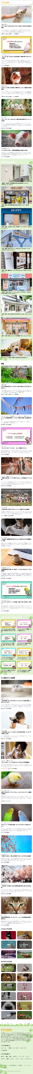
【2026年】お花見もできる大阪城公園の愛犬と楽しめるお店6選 (16, 886)
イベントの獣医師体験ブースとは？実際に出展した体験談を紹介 (16, 418)
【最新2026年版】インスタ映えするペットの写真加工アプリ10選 (16, 478)
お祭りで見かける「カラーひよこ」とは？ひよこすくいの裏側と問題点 (16, 792)
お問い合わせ (4, 1067)
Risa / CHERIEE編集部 (5, 156)
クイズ (8, 55)
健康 (7, 1056)
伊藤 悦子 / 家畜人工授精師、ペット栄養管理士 (10, 96)
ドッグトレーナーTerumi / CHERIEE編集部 (9, 768)
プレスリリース (28, 1059)
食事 (5, 384)
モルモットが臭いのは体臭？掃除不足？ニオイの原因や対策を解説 (16, 88)
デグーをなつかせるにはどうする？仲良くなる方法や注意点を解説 (16, 26)
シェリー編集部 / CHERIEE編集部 (7, 515)
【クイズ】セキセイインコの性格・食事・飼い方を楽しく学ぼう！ (16, 602)
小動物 (2, 86)
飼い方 (6, 86)
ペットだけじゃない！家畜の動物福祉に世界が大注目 (14, 150)
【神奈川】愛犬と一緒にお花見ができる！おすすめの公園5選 (16, 856)
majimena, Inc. (18, 1071)
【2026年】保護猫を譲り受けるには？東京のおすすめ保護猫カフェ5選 (16, 539)
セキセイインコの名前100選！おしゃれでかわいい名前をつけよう (16, 825)
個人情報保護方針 (13, 1065)
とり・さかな (3, 55)
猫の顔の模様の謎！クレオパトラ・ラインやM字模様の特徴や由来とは (16, 918)
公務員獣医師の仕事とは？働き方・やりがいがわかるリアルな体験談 (16, 570)
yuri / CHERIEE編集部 (5, 454)
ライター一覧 (27, 1065)
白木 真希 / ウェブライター (6, 545)
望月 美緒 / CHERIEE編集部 (6, 424)
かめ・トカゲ (6, 416)
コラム (5, 117)
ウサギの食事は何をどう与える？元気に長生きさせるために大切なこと (16, 387)
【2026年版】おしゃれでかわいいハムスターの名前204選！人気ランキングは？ (16, 701)
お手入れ (15, 1056)
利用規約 (20, 1065)
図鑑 (8, 1059)
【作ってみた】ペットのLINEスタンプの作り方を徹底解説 (15, 762)
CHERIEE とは (4, 1065)
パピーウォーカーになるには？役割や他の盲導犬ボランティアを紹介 (16, 120)
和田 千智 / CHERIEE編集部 (6, 128)
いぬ (2, 117)
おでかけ (5, 507)
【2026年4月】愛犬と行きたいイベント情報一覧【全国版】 (15, 509)
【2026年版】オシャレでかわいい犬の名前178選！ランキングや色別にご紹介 (16, 732)
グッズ (27, 1056)
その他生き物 (3, 148)
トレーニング (21, 1056)
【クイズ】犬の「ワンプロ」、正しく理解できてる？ (14, 448)
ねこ (22, 416)
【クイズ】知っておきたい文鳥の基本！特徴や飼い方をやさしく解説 (16, 57)
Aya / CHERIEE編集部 (5, 65)
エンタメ (11, 476)
